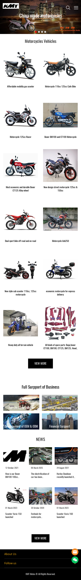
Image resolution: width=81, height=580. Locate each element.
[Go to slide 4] (45, 32)
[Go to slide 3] (42, 32)
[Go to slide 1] (36, 32)
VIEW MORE (40, 363)
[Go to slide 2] (39, 32)
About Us (10, 554)
